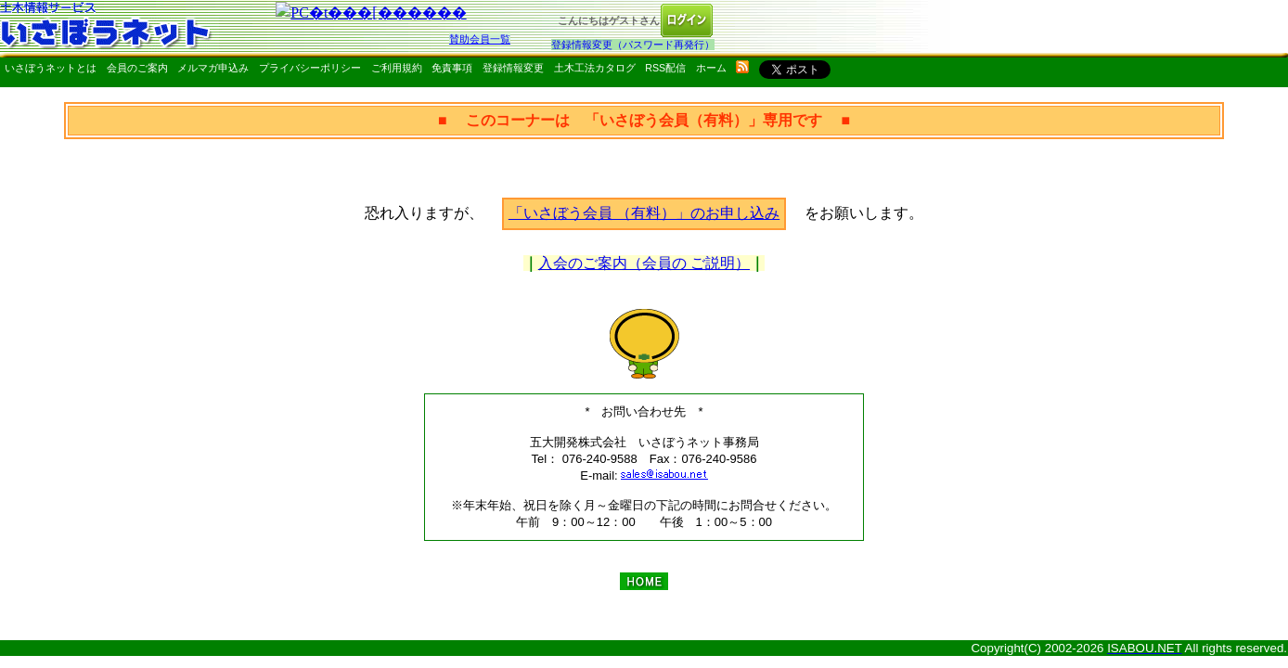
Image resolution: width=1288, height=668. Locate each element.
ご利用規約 (396, 67)
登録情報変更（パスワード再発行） (633, 44)
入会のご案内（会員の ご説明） (644, 263)
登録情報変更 (513, 67)
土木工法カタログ (595, 67)
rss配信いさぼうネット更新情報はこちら (742, 66)
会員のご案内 (137, 67)
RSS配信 (665, 67)
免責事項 (451, 67)
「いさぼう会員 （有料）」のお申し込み (644, 213)
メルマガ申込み (213, 67)
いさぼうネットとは (51, 67)
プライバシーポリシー (310, 67)
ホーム (711, 67)
